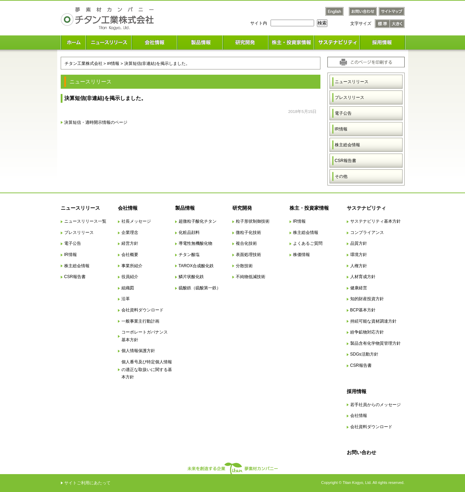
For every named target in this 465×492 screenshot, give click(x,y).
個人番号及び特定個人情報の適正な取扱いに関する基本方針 (146, 369)
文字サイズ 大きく (397, 23)
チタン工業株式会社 (83, 63)
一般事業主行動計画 (140, 321)
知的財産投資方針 (367, 298)
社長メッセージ (136, 221)
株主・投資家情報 (309, 208)
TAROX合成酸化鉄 (196, 265)
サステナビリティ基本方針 (375, 221)
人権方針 (358, 265)
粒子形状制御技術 (253, 221)
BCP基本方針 (363, 310)
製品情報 (185, 208)
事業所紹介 (131, 265)
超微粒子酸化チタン (198, 221)
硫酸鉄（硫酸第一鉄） (200, 287)
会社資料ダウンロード (142, 310)
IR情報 (341, 129)
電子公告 (343, 113)
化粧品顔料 (189, 232)
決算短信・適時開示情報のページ (95, 122)
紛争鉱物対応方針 (367, 332)
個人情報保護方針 (138, 350)
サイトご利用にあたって (87, 482)
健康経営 (358, 287)
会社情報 (128, 208)
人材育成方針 (363, 276)
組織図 (127, 287)
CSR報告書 (345, 160)
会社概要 (129, 254)
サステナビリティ (366, 208)
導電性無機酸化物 (195, 243)
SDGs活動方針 (364, 354)
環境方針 (358, 254)
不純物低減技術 (250, 276)
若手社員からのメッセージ (375, 404)
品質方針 (358, 243)
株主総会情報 (347, 144)
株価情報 (301, 254)
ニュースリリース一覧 (85, 221)
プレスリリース (349, 97)
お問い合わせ (361, 452)
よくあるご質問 (308, 243)
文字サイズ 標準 (382, 23)
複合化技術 (246, 243)
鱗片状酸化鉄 (191, 276)
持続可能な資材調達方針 (373, 321)
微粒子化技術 (248, 232)
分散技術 (244, 265)
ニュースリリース (351, 81)
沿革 (125, 298)
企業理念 (129, 232)
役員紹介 (129, 276)
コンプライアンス (367, 232)
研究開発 (242, 208)
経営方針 (129, 243)
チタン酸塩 (189, 254)
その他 (341, 176)
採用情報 (356, 391)
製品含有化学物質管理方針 (375, 343)
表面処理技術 (248, 254)
